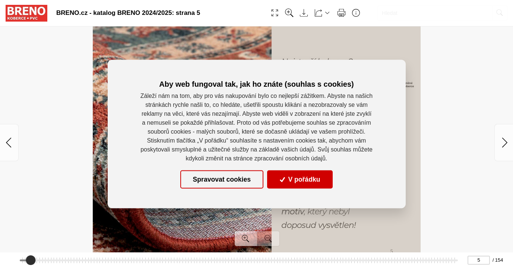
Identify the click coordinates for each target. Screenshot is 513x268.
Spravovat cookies (222, 179)
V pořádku (300, 179)
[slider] (30, 260)
